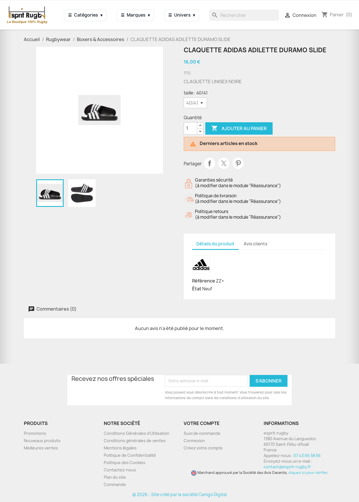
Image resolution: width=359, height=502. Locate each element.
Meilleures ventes (41, 448)
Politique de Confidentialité (130, 455)
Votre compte (202, 423)
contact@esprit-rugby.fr (287, 466)
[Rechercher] (244, 15)
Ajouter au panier (239, 128)
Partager (209, 163)
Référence (203, 281)
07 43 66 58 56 (307, 455)
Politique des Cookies (124, 462)
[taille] (195, 103)
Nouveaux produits (42, 440)
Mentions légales (120, 448)
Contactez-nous (120, 469)
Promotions (35, 433)
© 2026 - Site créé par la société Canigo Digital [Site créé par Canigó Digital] (179, 495)
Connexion (194, 440)
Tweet (223, 163)
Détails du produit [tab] (215, 244)
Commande (115, 484)
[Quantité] (190, 128)
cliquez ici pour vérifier (307, 472)
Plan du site (115, 477)
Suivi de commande (202, 433)
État (196, 288)
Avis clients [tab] (255, 244)
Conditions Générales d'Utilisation (136, 433)
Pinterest (238, 163)
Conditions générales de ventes (135, 440)
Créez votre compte (203, 448)
